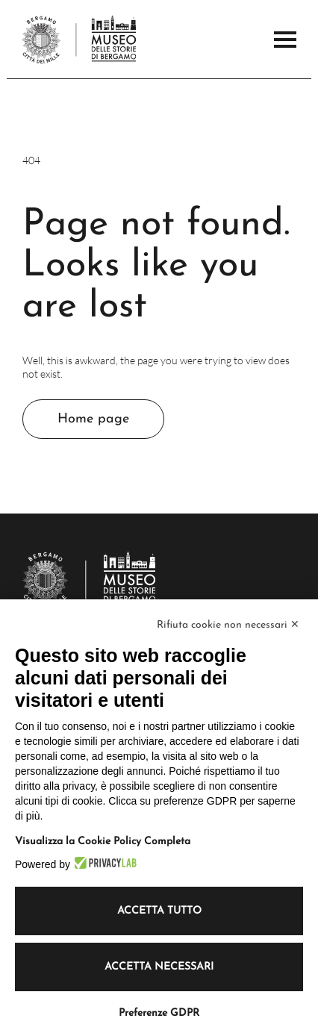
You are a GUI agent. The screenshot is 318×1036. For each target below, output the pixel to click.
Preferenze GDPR (159, 1013)
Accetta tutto (159, 911)
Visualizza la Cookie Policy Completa (102, 841)
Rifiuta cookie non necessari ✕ (228, 625)
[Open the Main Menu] (285, 39)
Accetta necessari (159, 967)
